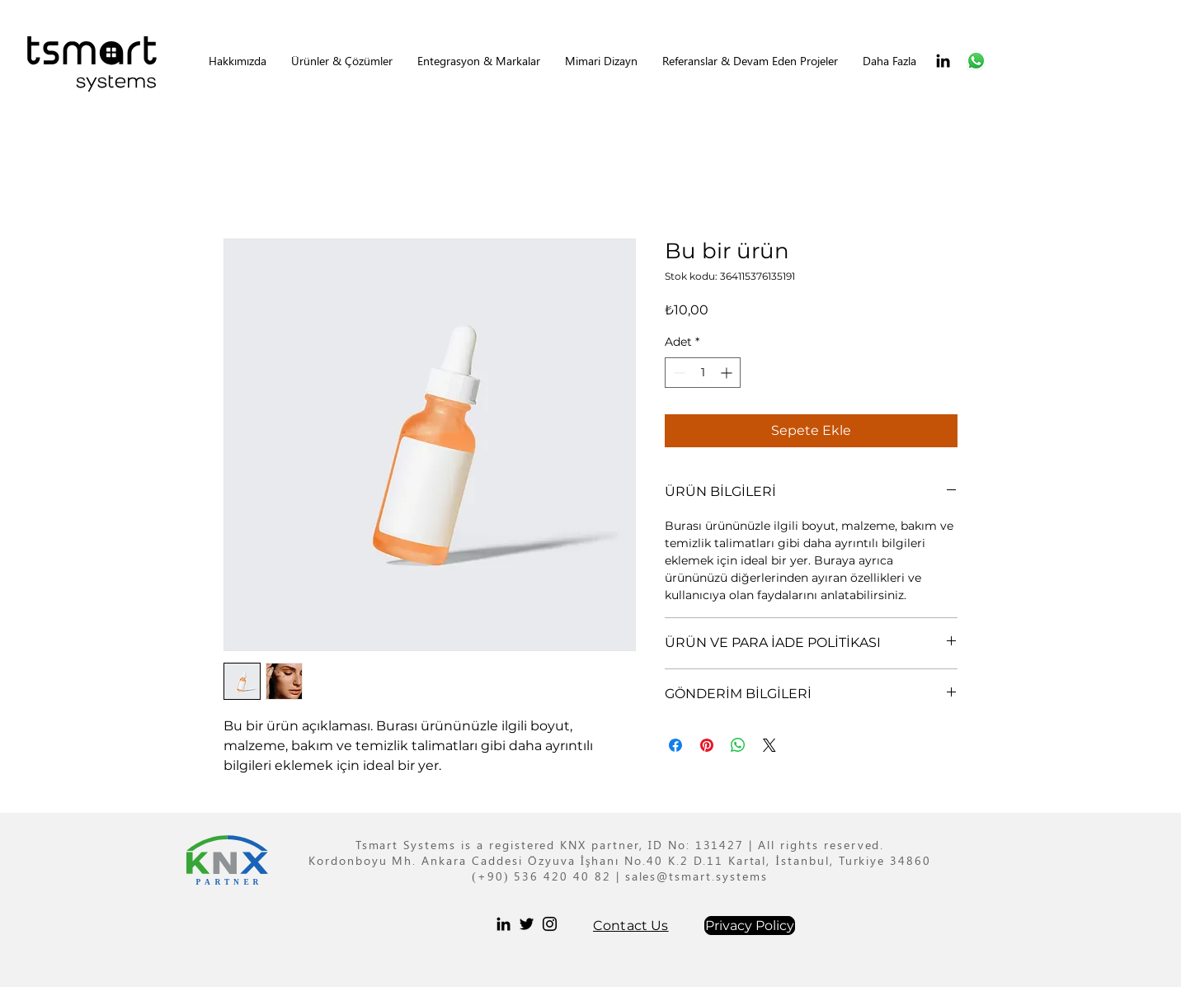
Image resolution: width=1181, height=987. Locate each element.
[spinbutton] (703, 372)
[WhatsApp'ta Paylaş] (738, 745)
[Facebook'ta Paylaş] (675, 745)
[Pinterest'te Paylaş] (707, 745)
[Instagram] (549, 923)
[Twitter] (526, 923)
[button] (342, 60)
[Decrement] (677, 372)
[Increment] (728, 372)
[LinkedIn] (943, 60)
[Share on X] (769, 745)
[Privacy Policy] (749, 925)
